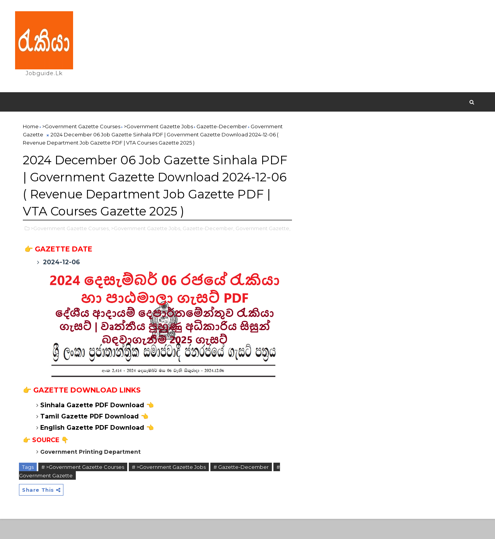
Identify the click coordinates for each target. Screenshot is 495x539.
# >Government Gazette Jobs (169, 487)
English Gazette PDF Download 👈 (97, 447)
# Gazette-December (241, 487)
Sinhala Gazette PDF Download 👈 (97, 425)
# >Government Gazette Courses (83, 487)
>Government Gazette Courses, (70, 246)
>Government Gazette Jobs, (146, 246)
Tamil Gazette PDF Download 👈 (95, 436)
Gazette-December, (209, 246)
